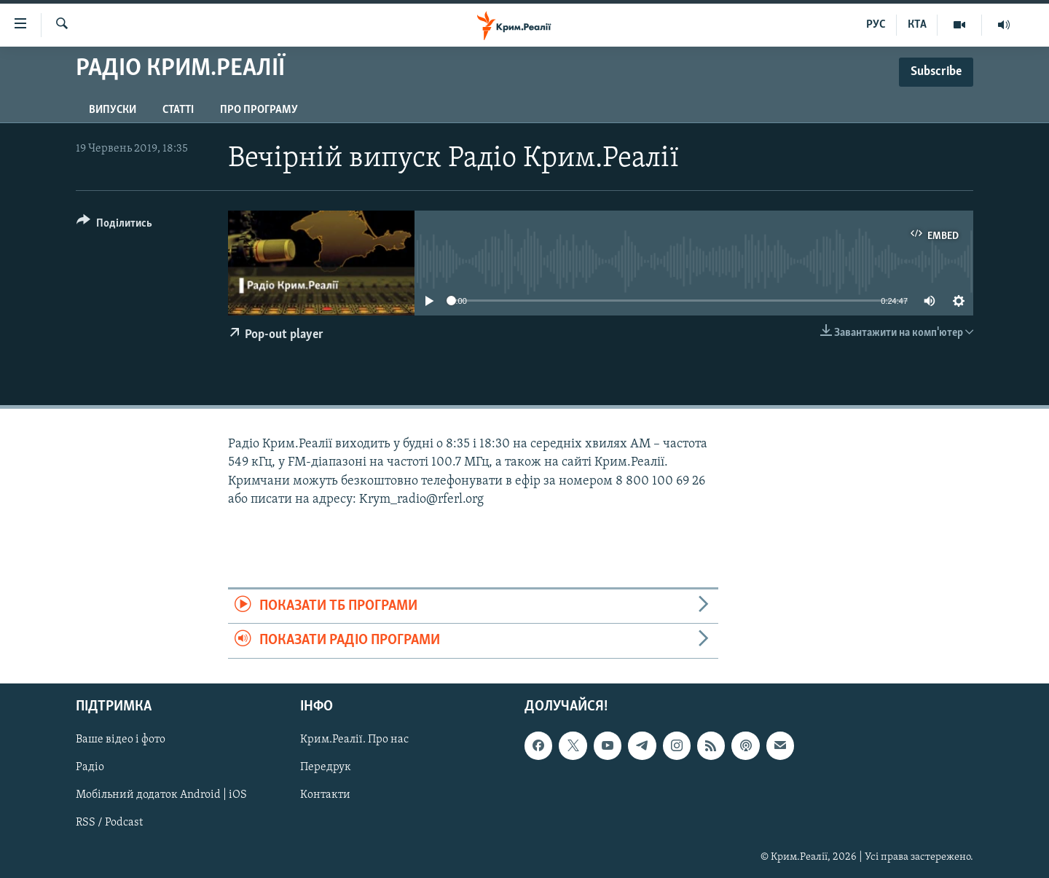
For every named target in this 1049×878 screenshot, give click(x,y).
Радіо (90, 767)
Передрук (325, 767)
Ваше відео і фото (120, 739)
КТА (917, 25)
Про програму (259, 110)
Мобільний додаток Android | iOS (161, 795)
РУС (876, 25)
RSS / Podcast (109, 822)
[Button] (114, 225)
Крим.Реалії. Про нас (354, 739)
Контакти (325, 795)
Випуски (112, 110)
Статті (178, 110)
